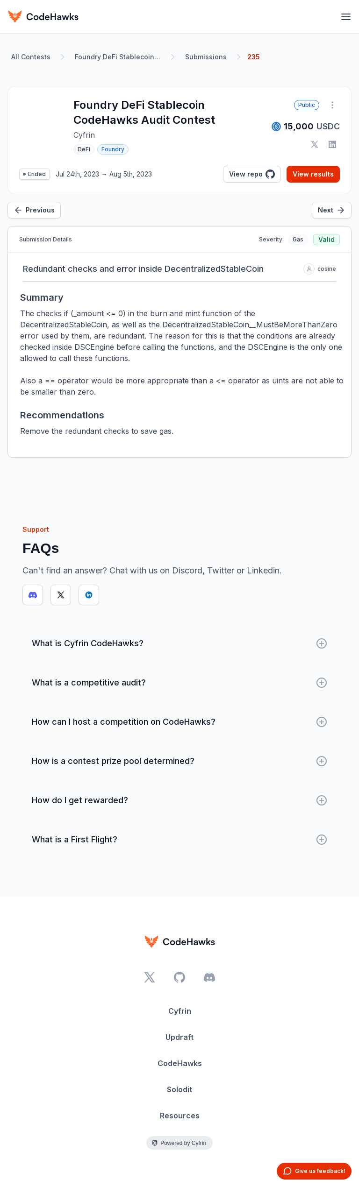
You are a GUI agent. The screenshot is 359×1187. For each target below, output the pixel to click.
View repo (252, 174)
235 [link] (253, 57)
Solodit (179, 1089)
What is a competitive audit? (179, 682)
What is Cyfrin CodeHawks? (179, 643)
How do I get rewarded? (179, 800)
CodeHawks (180, 1063)
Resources (180, 1115)
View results (313, 174)
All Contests (30, 57)
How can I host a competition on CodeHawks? (179, 722)
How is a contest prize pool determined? (179, 761)
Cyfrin (179, 1011)
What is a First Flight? (179, 839)
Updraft (179, 1037)
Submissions (206, 57)
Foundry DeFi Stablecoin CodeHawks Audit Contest (120, 57)
